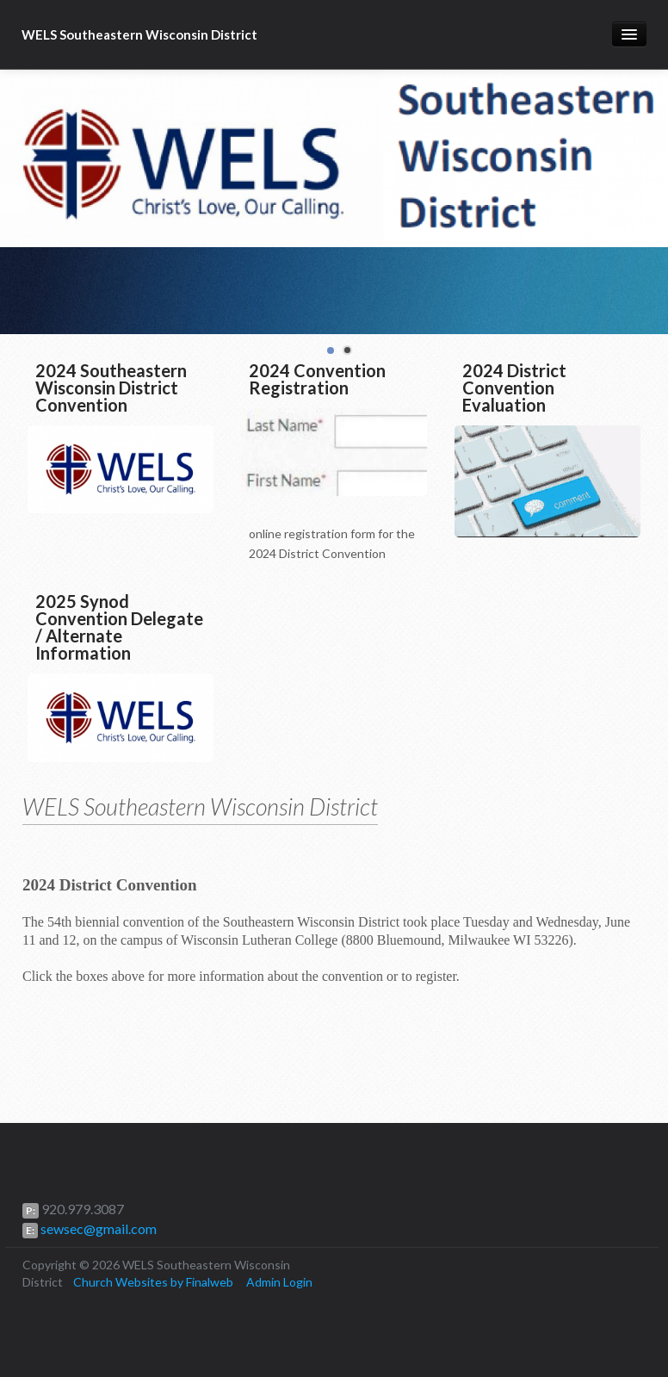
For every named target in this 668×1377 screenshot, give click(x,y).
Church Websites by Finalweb (153, 1282)
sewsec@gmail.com (97, 1228)
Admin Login (279, 1282)
